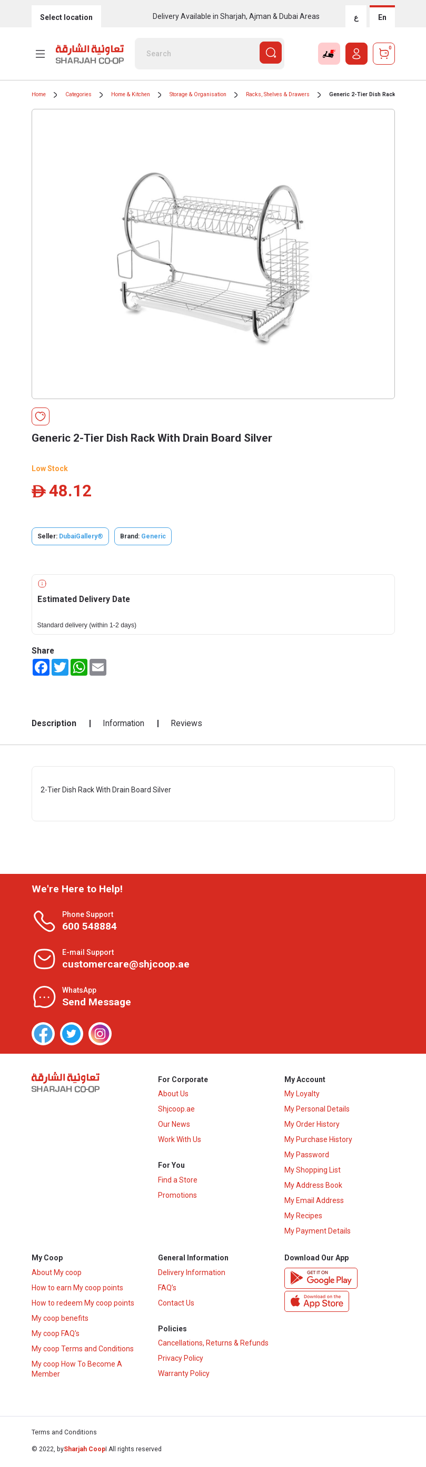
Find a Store (177, 1181)
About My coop (57, 1274)
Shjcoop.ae (176, 1110)
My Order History (312, 1125)
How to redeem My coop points (83, 1304)
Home (39, 94)
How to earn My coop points (77, 1289)
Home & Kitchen (130, 94)
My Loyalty (302, 1095)
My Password (306, 1156)
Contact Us (176, 1304)
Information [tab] (123, 723)
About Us (173, 1095)
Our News (174, 1125)
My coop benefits (60, 1320)
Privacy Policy (180, 1361)
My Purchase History (318, 1140)
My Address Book (313, 1186)
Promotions (177, 1197)
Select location (66, 17)
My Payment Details (317, 1232)
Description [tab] (54, 723)
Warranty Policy (184, 1376)
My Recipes (303, 1217)
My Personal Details (317, 1110)
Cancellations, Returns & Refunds (213, 1345)
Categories (78, 94)
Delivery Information (191, 1274)
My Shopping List (312, 1171)
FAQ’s (167, 1289)
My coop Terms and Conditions (83, 1350)
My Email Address (314, 1201)
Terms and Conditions (64, 1434)
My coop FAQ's (56, 1335)
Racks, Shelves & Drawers (278, 94)
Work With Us (179, 1140)
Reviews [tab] (186, 723)
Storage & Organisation (198, 94)
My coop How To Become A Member (77, 1370)
